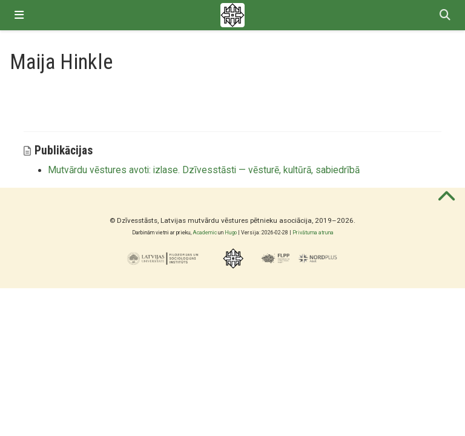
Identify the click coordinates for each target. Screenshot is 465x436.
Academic (205, 233)
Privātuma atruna (313, 233)
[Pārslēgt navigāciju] (19, 15)
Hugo (231, 233)
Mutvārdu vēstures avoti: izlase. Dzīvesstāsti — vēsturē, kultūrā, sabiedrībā (204, 170)
